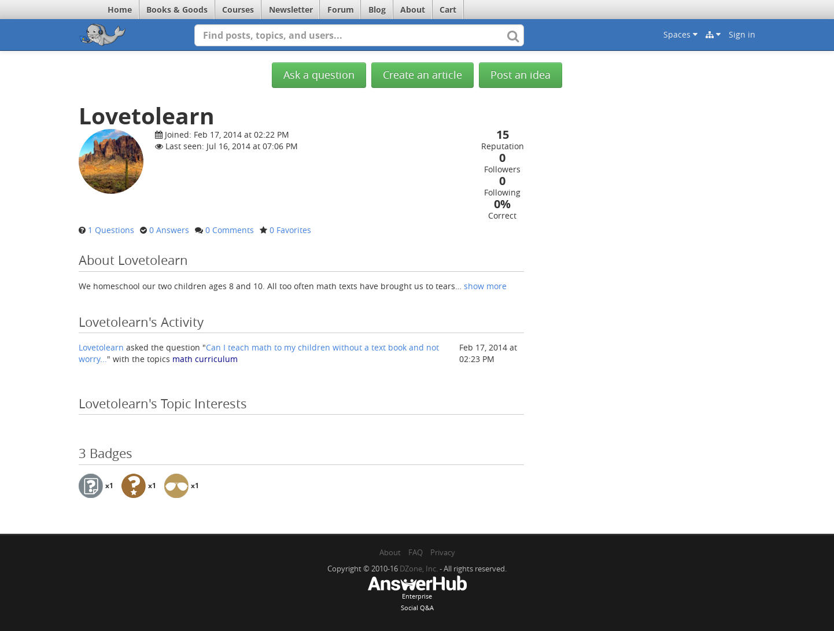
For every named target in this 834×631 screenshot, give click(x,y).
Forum (340, 9)
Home (120, 9)
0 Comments (229, 229)
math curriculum (205, 358)
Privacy (442, 552)
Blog (377, 9)
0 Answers (169, 229)
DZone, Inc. (419, 568)
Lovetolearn (101, 347)
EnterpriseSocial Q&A (417, 594)
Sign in (742, 34)
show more (485, 286)
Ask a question (319, 75)
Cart (448, 9)
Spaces (680, 34)
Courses (238, 9)
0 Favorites (290, 229)
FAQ (415, 552)
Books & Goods (177, 9)
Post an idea (520, 75)
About (412, 9)
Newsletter (291, 9)
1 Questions (111, 229)
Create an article (422, 75)
